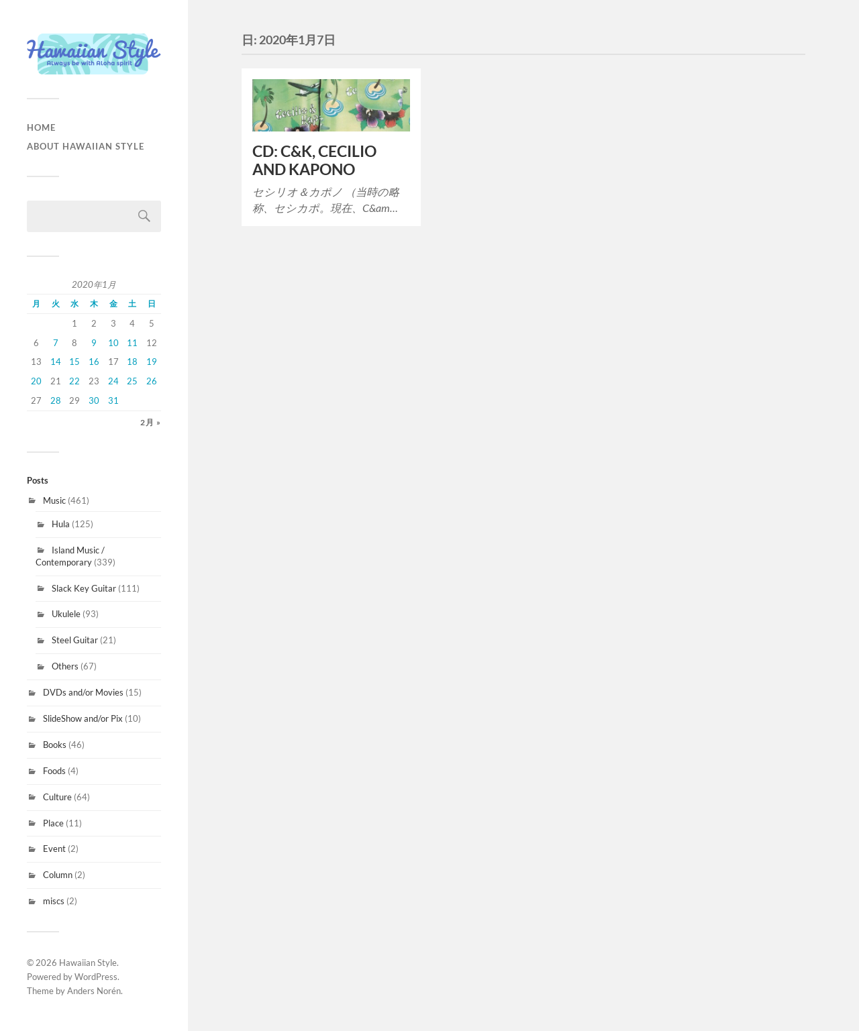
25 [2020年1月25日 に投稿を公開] (132, 381)
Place (53, 823)
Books (54, 744)
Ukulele (66, 613)
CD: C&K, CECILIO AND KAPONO (314, 160)
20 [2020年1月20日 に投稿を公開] (36, 381)
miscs (53, 901)
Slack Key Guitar (84, 588)
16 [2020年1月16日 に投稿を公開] (94, 361)
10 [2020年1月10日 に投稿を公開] (113, 342)
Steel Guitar (75, 640)
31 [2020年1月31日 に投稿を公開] (113, 400)
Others (65, 666)
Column (57, 874)
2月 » (150, 422)
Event (54, 848)
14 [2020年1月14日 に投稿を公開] (55, 361)
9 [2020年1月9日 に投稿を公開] (94, 342)
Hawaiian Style (88, 962)
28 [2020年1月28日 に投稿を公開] (55, 400)
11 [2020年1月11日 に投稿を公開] (132, 342)
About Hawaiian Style (85, 146)
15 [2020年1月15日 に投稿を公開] (74, 361)
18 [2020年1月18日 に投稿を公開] (132, 361)
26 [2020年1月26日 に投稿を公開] (151, 381)
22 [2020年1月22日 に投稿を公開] (74, 381)
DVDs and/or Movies (83, 692)
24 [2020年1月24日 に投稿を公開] (113, 381)
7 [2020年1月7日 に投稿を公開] (55, 342)
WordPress (95, 976)
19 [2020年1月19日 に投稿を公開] (151, 361)
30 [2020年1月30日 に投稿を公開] (94, 400)
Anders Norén (94, 990)
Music (54, 500)
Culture (57, 797)
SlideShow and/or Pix (83, 718)
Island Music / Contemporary (70, 556)
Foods (54, 770)
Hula (61, 524)
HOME (41, 127)
